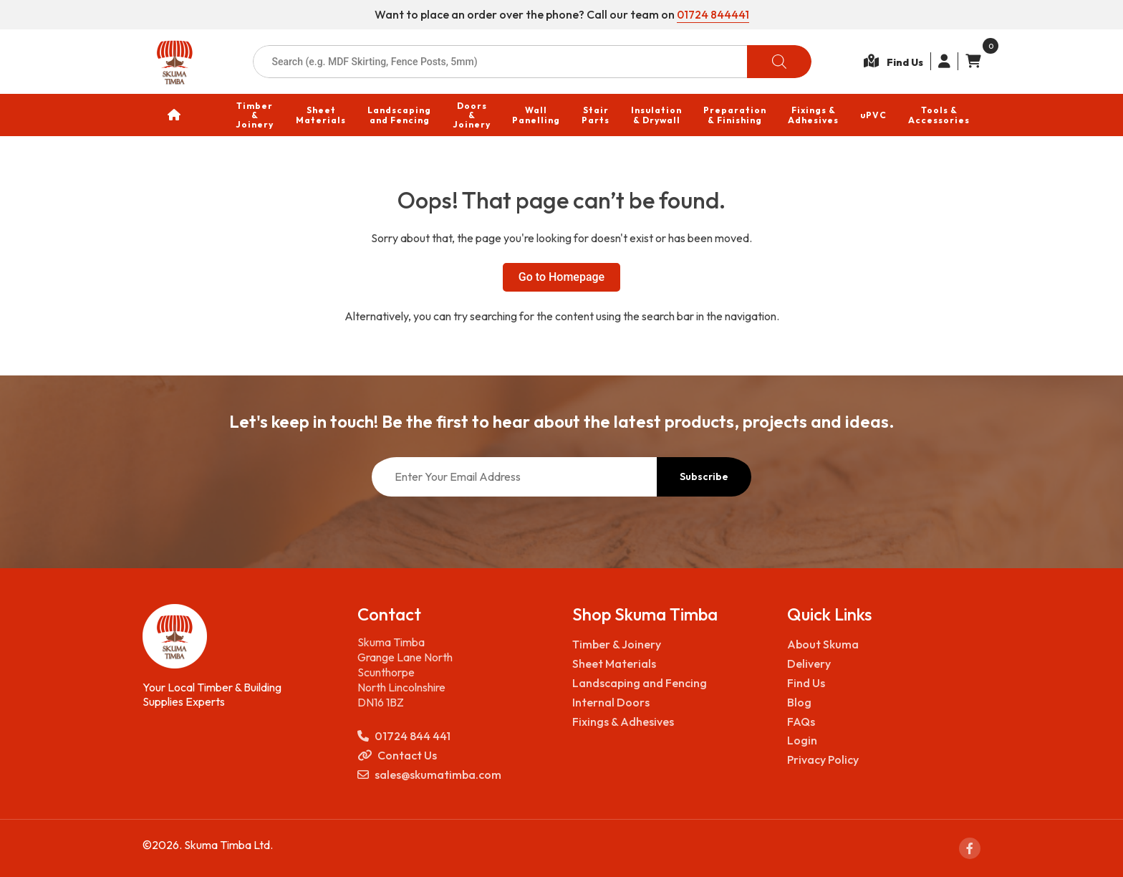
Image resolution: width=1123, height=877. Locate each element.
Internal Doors (611, 702)
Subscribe (704, 476)
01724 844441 (713, 14)
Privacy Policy (823, 759)
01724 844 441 (403, 736)
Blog (799, 702)
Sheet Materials (614, 663)
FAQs (801, 721)
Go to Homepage (561, 277)
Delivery (809, 663)
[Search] (779, 61)
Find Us (806, 683)
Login (802, 740)
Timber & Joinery (616, 644)
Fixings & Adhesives (623, 721)
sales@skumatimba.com (429, 774)
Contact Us (397, 755)
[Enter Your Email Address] (514, 477)
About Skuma (823, 644)
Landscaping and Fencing (639, 683)
